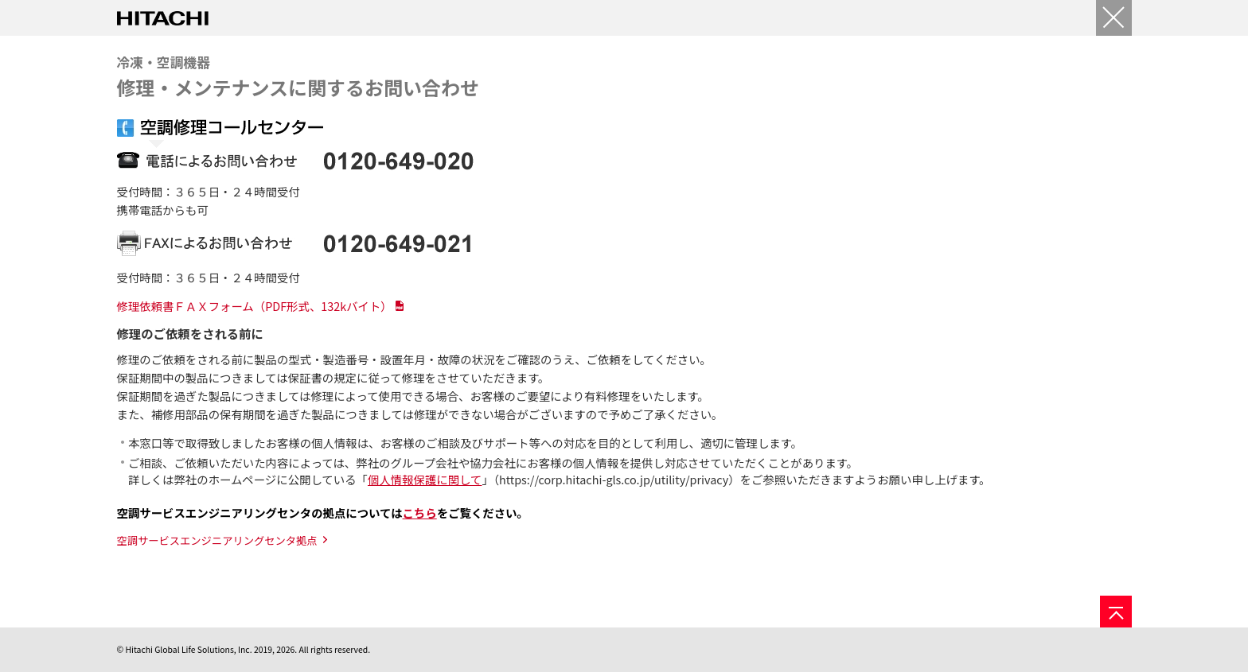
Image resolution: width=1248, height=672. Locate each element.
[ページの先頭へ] (1116, 611)
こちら (420, 512)
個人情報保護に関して (425, 479)
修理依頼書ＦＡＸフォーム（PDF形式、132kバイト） (254, 305)
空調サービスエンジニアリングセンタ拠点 (217, 540)
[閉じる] (1114, 18)
